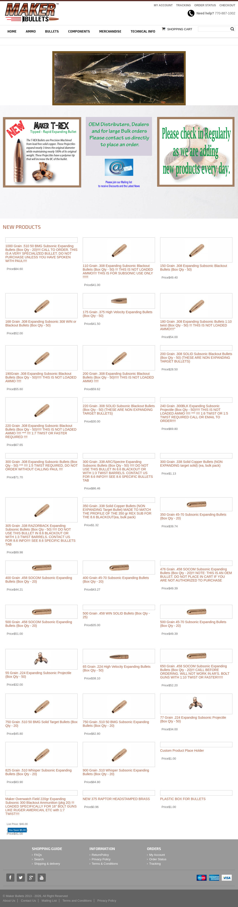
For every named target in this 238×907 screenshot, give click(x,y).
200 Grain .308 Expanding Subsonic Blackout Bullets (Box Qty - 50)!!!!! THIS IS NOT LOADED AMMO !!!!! (118, 377)
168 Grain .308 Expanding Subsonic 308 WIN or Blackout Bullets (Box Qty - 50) (40, 323)
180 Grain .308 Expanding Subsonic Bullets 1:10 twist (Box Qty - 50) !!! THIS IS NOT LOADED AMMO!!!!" (196, 325)
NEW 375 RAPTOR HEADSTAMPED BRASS (116, 799)
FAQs (38, 855)
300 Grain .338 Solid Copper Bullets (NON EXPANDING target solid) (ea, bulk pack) (191, 463)
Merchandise (110, 31)
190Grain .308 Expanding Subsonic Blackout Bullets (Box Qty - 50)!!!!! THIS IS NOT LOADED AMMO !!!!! (40, 377)
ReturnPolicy (100, 855)
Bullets (52, 31)
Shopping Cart (179, 29)
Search (232, 29)
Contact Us (28, 900)
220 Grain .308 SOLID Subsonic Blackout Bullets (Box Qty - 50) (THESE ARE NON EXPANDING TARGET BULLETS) (119, 409)
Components (79, 31)
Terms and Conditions (77, 900)
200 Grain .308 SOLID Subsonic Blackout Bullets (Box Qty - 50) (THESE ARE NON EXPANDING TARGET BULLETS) (196, 357)
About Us (9, 900)
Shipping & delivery (47, 863)
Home (12, 31)
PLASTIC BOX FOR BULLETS (182, 799)
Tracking (183, 5)
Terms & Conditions (105, 863)
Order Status (205, 5)
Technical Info (143, 31)
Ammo (31, 31)
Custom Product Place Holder (182, 750)
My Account (163, 5)
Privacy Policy (101, 859)
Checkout (227, 5)
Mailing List (49, 900)
